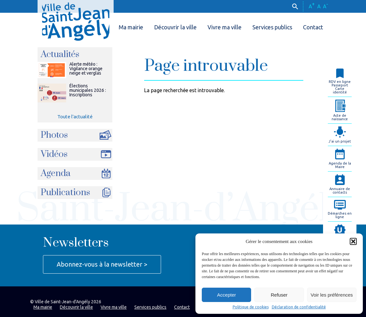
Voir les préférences (332, 295)
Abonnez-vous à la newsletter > (102, 264)
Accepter (226, 295)
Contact (313, 27)
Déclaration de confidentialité (299, 307)
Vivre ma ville (225, 27)
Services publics (272, 27)
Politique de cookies (251, 307)
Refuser (279, 295)
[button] (353, 241)
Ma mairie (131, 27)
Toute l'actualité (75, 116)
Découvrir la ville (175, 27)
